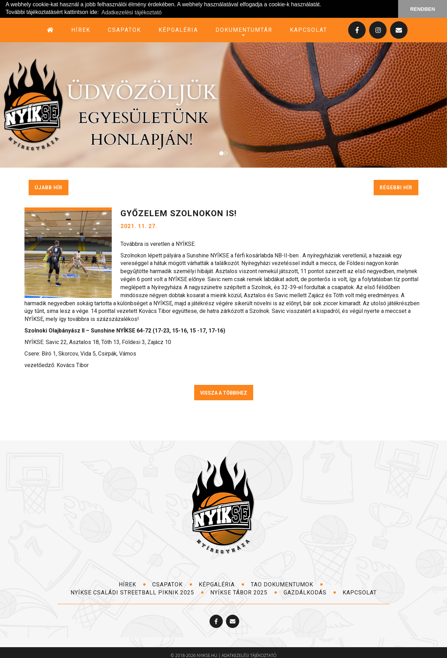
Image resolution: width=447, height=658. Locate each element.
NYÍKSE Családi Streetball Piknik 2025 (137, 592)
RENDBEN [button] (422, 9)
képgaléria (178, 29)
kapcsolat (308, 29)
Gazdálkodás (310, 592)
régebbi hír (396, 187)
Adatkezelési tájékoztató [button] (131, 12)
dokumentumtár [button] (243, 29)
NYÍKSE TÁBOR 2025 (243, 592)
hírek (80, 29)
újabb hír (49, 187)
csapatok (124, 29)
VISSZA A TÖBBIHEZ (223, 393)
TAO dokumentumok (287, 584)
